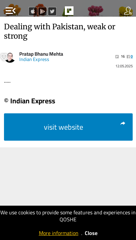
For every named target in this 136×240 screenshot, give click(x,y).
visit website (85, 127)
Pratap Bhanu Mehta (41, 54)
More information (58, 233)
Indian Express (34, 59)
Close (91, 233)
